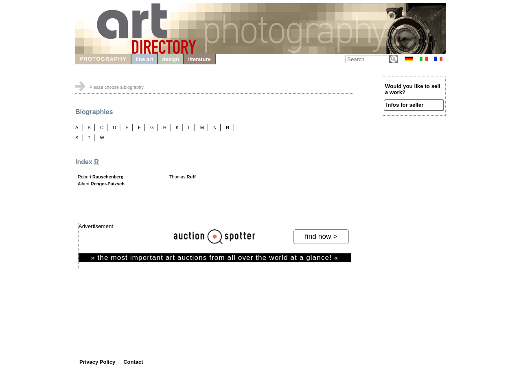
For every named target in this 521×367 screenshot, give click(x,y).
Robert (101, 176)
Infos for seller (405, 105)
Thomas (182, 176)
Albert (101, 183)
